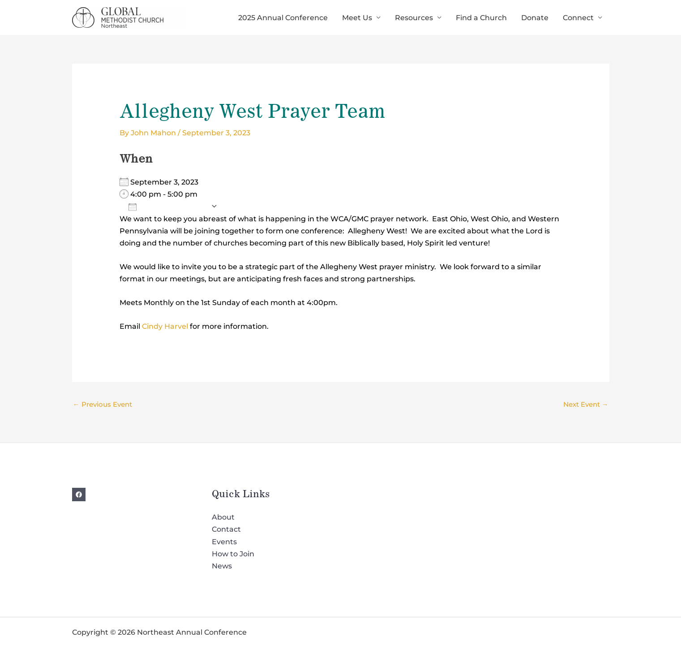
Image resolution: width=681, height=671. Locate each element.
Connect (578, 17)
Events (224, 542)
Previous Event (102, 404)
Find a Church (481, 17)
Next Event (585, 404)
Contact (226, 529)
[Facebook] (79, 494)
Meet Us (357, 17)
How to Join (233, 554)
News (222, 566)
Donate (534, 17)
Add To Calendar (167, 206)
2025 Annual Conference (283, 17)
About (223, 517)
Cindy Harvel (165, 326)
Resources (414, 17)
